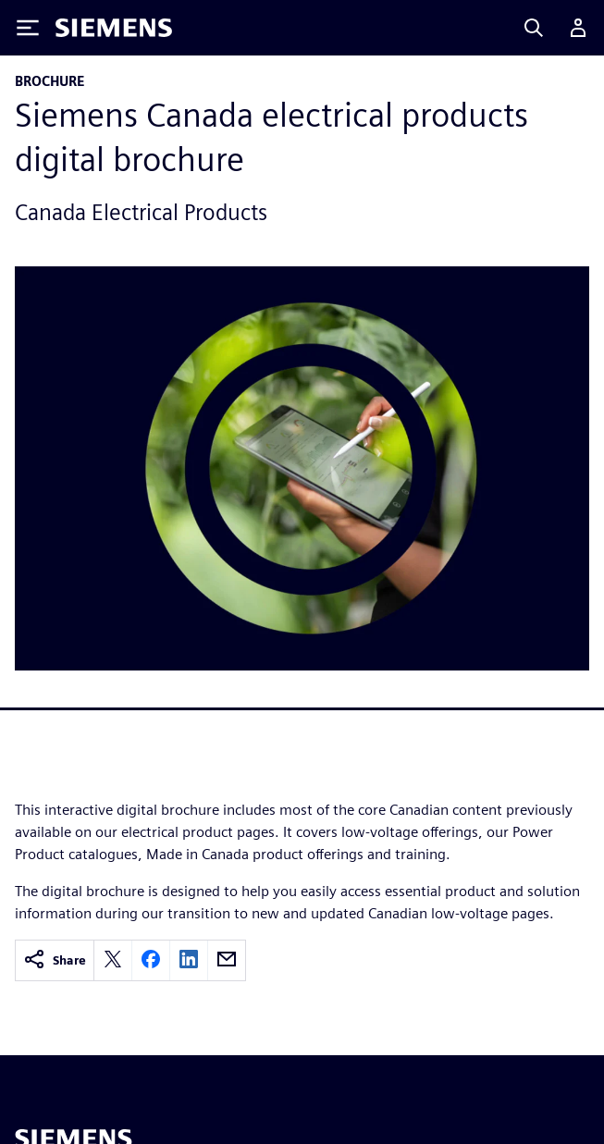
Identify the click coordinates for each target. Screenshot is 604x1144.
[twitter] (112, 960)
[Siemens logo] (113, 27)
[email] (226, 960)
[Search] (533, 27)
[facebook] (150, 960)
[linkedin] (188, 960)
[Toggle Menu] (28, 28)
